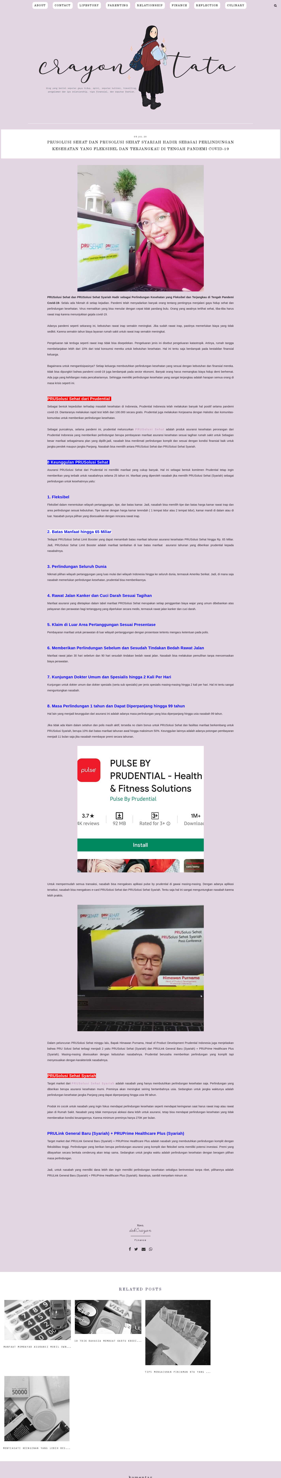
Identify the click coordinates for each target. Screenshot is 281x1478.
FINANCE (179, 5)
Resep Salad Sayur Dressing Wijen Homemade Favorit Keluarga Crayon (89, 1461)
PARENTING (118, 5)
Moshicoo (186, 1473)
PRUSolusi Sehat (149, 429)
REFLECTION (207, 5)
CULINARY (235, 5)
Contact (63, 5)
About (40, 5)
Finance (140, 1240)
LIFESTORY (89, 5)
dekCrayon (140, 1230)
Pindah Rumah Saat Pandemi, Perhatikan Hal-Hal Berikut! (194, 1461)
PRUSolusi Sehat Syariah (93, 1083)
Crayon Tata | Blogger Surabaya (114, 1473)
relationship (150, 5)
